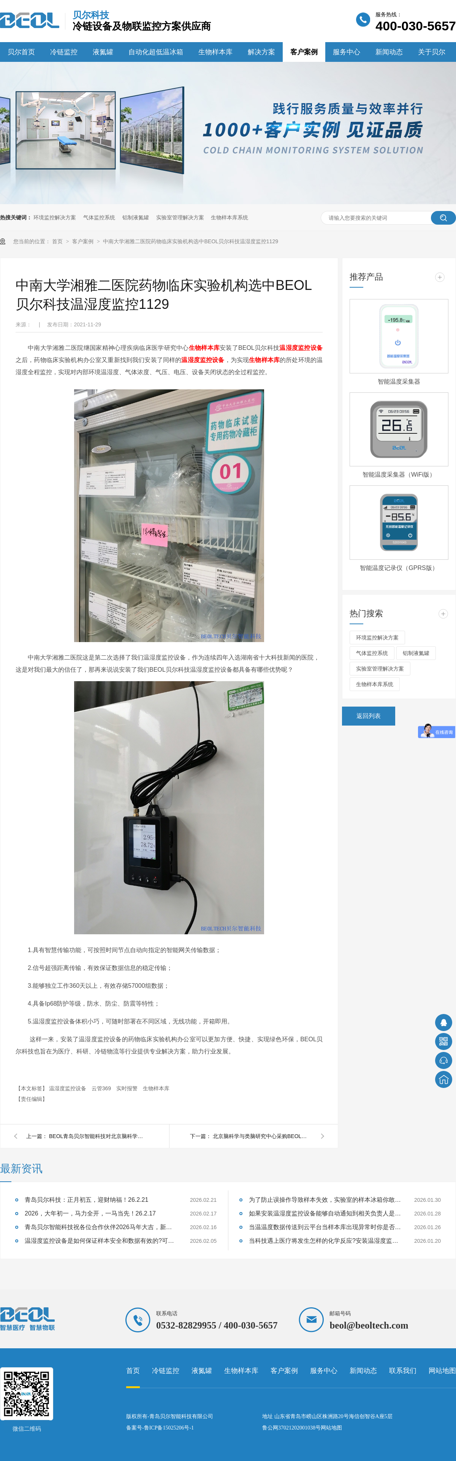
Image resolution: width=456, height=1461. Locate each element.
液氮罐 (103, 52)
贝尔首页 (21, 52)
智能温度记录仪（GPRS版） (399, 568)
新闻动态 (389, 52)
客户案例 (304, 52)
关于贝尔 (431, 52)
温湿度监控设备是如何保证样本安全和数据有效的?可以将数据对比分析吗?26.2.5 (101, 1240)
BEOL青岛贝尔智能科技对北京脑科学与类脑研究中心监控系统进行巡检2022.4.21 (98, 1136)
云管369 (102, 1088)
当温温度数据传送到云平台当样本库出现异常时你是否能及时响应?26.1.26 (325, 1227)
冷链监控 (64, 52)
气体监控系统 (99, 217)
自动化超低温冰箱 (155, 52)
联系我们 (402, 1370)
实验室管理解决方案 (180, 217)
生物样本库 (215, 52)
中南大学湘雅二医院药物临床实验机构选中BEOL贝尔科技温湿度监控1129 (190, 241)
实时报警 (127, 1088)
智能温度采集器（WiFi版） (399, 474)
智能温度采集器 (399, 381)
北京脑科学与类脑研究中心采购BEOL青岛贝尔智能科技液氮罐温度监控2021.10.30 (262, 1136)
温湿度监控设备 (301, 348)
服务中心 (346, 52)
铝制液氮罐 (135, 217)
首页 (58, 241)
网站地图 (442, 1370)
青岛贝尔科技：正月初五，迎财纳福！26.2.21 (86, 1200)
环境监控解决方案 (54, 217)
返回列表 (368, 716)
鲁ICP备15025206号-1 (169, 1428)
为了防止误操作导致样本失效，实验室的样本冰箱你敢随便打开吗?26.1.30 (325, 1200)
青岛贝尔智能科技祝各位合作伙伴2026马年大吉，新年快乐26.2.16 (101, 1227)
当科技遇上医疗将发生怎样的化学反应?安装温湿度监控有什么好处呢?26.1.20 (325, 1240)
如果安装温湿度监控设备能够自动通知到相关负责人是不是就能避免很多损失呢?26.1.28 (325, 1213)
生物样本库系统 (229, 217)
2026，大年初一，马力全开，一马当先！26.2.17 (90, 1213)
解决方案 (261, 52)
